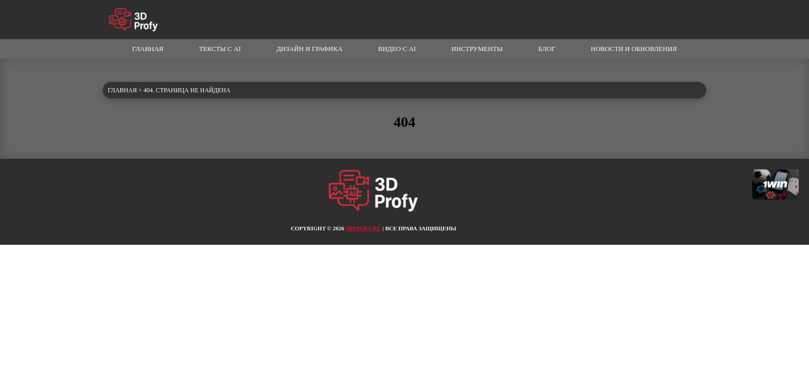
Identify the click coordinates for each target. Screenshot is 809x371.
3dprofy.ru (363, 228)
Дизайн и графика (310, 49)
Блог (546, 49)
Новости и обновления (634, 49)
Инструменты (477, 49)
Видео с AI (397, 49)
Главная (148, 49)
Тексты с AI (220, 49)
